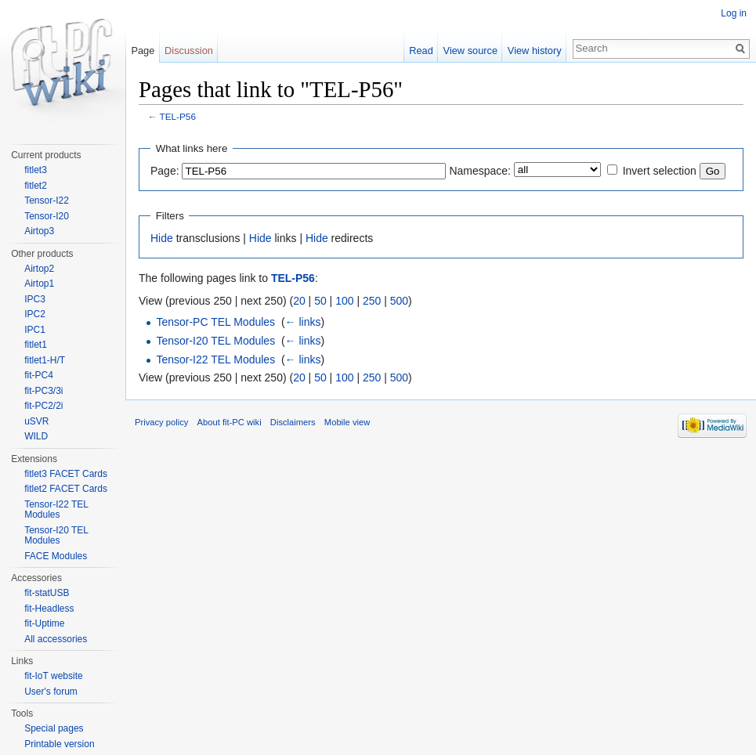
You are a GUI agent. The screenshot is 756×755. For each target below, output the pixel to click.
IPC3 (34, 299)
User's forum (51, 691)
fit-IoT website (53, 675)
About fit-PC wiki (229, 422)
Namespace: (480, 170)
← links (303, 322)
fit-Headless (49, 608)
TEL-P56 (178, 116)
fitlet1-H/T (44, 360)
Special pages (53, 728)
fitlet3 (35, 169)
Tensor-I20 (46, 216)
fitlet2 (35, 185)
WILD (36, 436)
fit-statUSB (46, 592)
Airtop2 (39, 268)
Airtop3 (39, 231)
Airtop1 (39, 283)
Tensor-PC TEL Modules (215, 322)
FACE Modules (55, 556)
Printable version (59, 744)
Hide (161, 238)
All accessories (55, 639)
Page (142, 50)
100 (344, 300)
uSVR (36, 421)
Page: (164, 170)
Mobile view (347, 422)
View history (535, 50)
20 (299, 300)
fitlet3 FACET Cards (65, 473)
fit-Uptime (44, 623)
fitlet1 (35, 344)
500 (399, 300)
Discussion (189, 50)
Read (421, 50)
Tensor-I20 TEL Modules (215, 340)
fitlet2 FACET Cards (65, 488)
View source (470, 50)
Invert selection (659, 170)
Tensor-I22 (46, 200)
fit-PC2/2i (43, 405)
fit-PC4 (38, 375)
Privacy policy (161, 422)
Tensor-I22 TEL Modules (215, 359)
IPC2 (34, 314)
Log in (734, 13)
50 (320, 300)
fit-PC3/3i (43, 390)
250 (372, 300)
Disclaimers (293, 422)
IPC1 (34, 329)
